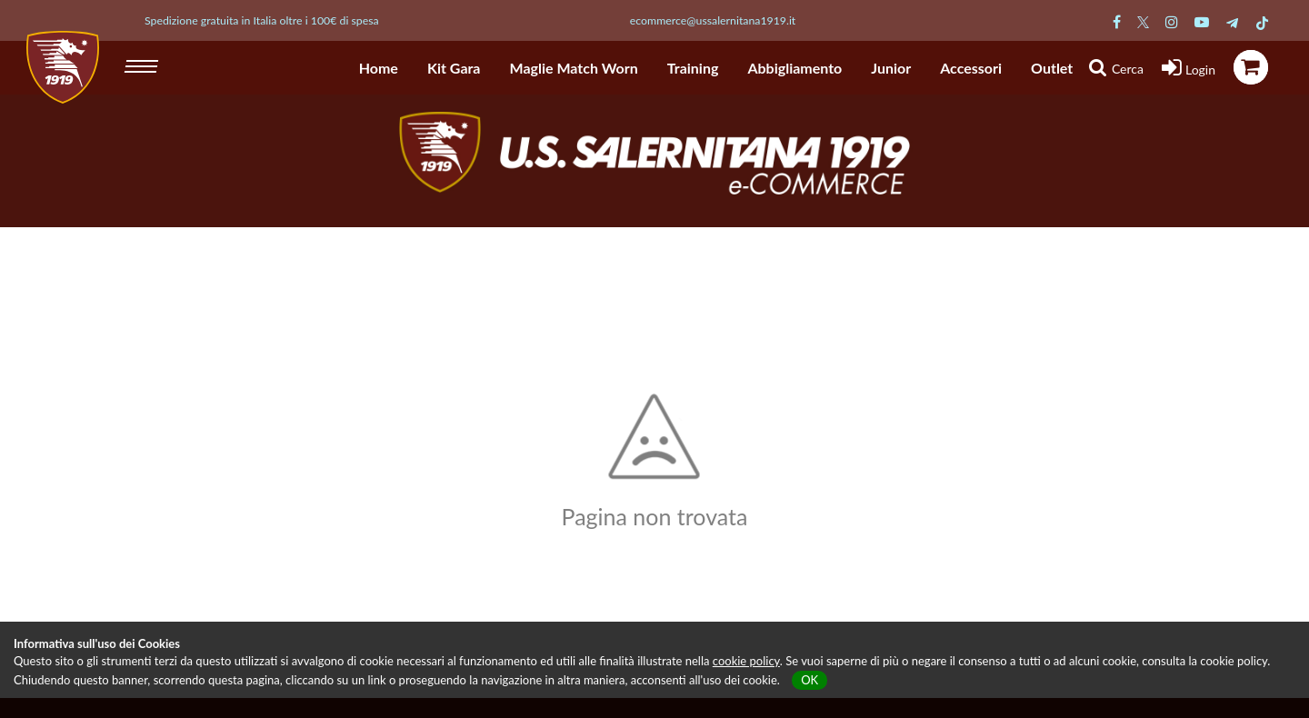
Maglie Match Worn (574, 67)
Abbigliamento (794, 67)
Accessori (971, 67)
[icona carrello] (1251, 67)
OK (809, 680)
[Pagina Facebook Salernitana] (1117, 21)
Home (378, 67)
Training (693, 67)
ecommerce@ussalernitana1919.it (713, 20)
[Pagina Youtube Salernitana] (1201, 21)
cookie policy (746, 660)
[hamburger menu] (143, 63)
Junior (891, 67)
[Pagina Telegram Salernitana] (1232, 21)
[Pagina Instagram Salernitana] (1171, 21)
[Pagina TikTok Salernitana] (1262, 21)
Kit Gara (454, 67)
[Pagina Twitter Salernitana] (1143, 21)
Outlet (1052, 67)
